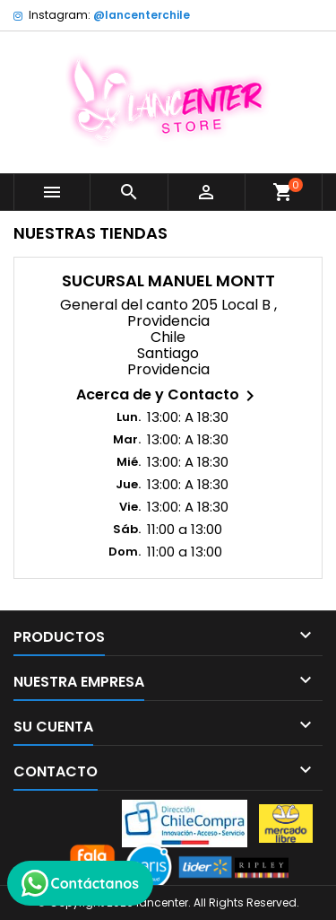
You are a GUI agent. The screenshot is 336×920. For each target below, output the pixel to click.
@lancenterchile (141, 14)
